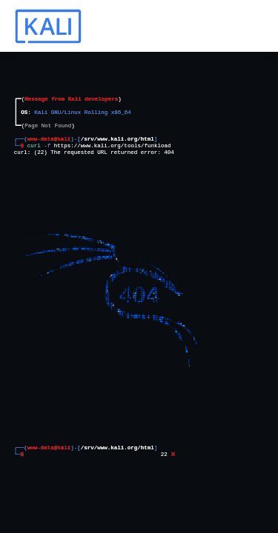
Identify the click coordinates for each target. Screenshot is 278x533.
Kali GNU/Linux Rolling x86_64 (82, 112)
